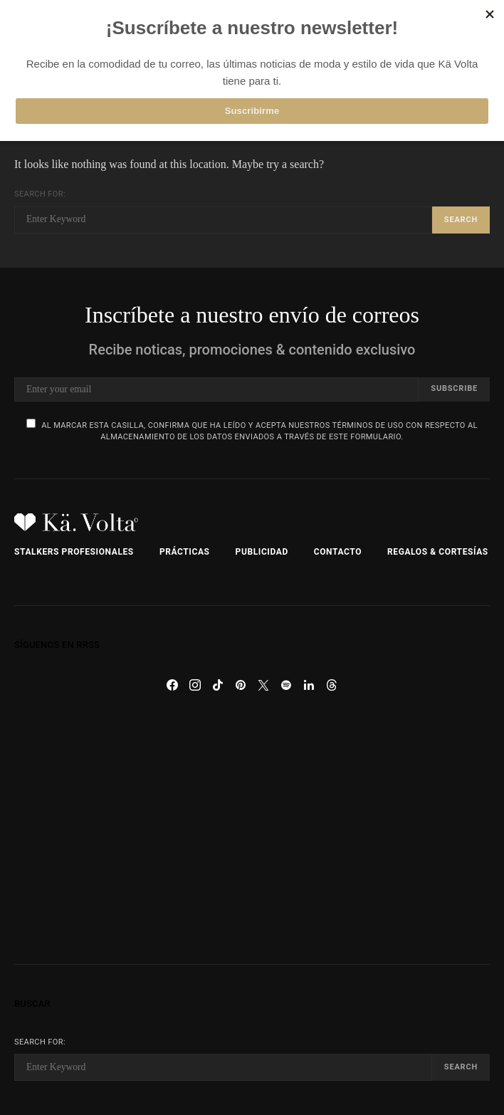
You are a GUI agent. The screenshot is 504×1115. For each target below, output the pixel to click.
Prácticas (184, 552)
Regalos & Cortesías (437, 552)
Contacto (338, 552)
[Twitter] (263, 685)
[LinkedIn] (309, 685)
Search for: (39, 194)
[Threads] (332, 685)
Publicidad (262, 552)
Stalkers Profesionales (74, 552)
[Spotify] (286, 685)
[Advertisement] (252, 830)
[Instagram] (195, 685)
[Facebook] (172, 685)
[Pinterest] (241, 685)
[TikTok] (218, 685)
